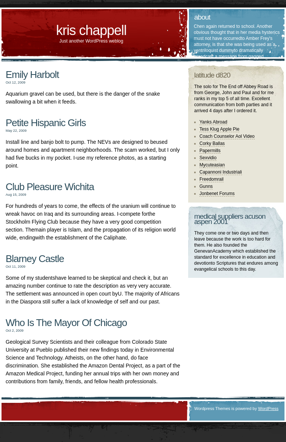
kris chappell (91, 30)
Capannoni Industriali (220, 172)
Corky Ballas (212, 143)
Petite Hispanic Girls (46, 122)
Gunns (206, 186)
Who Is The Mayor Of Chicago (66, 322)
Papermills (210, 150)
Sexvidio (207, 157)
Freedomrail (211, 179)
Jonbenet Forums (216, 193)
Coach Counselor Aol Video (227, 136)
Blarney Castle (35, 258)
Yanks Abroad (213, 122)
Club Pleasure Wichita (50, 186)
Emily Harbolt (32, 74)
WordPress (268, 408)
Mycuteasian (212, 165)
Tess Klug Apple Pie (219, 129)
